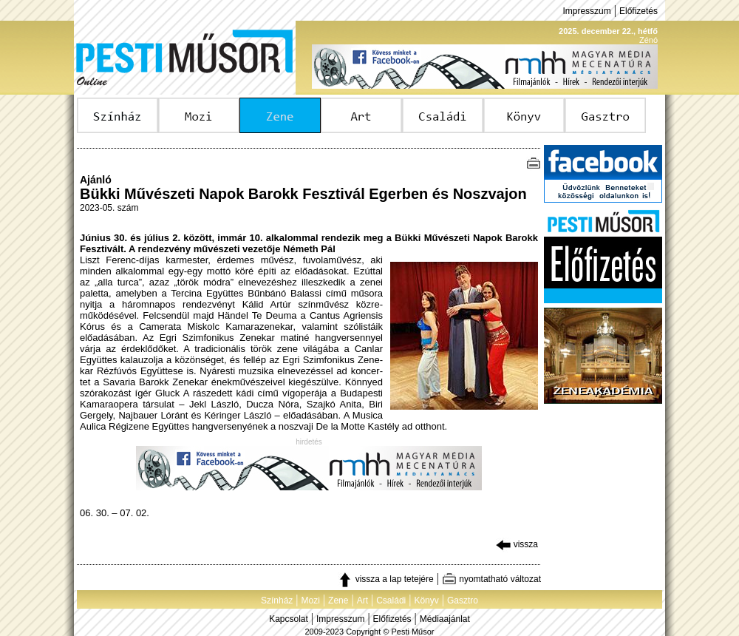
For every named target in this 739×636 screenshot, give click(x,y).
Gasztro (462, 600)
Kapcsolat (288, 619)
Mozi (311, 600)
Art (362, 600)
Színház (277, 600)
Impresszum (586, 11)
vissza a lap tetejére (385, 579)
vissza (517, 544)
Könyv (426, 600)
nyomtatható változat (491, 579)
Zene (338, 600)
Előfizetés (638, 11)
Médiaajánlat (445, 619)
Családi (391, 600)
